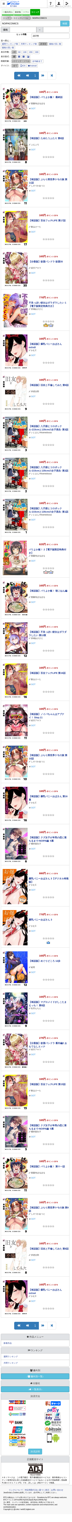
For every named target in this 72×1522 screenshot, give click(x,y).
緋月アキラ (36, 268)
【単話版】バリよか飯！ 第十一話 (47, 1166)
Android (32, 66)
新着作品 (8, 1343)
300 (37, 52)
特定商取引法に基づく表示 (37, 1490)
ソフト (26, 12)
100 (25, 52)
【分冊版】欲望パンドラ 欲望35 (46, 261)
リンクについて (16, 1490)
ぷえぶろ (35, 144)
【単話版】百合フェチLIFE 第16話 (47, 673)
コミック (35, 12)
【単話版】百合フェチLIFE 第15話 (47, 1084)
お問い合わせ (57, 1490)
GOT (33, 108)
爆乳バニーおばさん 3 (40, 919)
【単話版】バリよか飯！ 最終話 (46, 97)
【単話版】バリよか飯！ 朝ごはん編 (48, 590)
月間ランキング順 (29, 44)
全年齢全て (37, 61)
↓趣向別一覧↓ (35, 1376)
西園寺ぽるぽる (38, 103)
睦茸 (33, 967)
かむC (34, 350)
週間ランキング (11, 1356)
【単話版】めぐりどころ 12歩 (44, 961)
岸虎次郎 (35, 391)
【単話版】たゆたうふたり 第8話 (46, 138)
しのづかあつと (38, 186)
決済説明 (35, 1451)
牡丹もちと (36, 1008)
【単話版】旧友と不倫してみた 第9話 (49, 385)
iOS (23, 66)
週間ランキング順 (10, 44)
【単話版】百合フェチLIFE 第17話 (47, 220)
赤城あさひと (37, 309)
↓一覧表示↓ (35, 1389)
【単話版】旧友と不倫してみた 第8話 (49, 1248)
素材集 (18, 12)
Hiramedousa (46, 432)
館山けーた (36, 227)
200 (30, 52)
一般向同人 (8, 12)
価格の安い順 (55, 44)
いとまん (35, 432)
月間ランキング (11, 1363)
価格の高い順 (8, 47)
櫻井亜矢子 (36, 844)
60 (19, 52)
